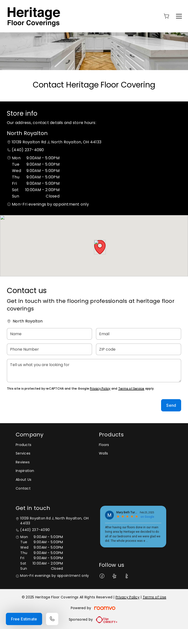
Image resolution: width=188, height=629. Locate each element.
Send (171, 405)
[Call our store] (52, 619)
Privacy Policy (100, 388)
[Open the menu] (179, 16)
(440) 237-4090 (28, 150)
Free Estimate (24, 619)
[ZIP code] (138, 349)
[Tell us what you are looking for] (94, 370)
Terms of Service (131, 388)
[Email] (138, 334)
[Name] (49, 334)
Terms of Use (154, 597)
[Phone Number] (49, 349)
